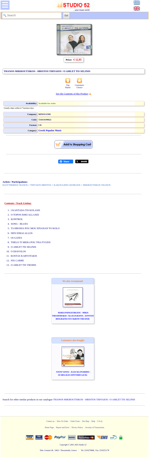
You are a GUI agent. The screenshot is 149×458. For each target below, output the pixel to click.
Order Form (75, 421)
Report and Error (62, 427)
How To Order (62, 421)
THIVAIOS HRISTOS (40, 185)
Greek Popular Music (50, 130)
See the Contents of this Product (72, 93)
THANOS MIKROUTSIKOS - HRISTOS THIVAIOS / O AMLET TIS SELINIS (94, 399)
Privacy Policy (77, 427)
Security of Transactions (94, 427)
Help (93, 421)
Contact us (50, 421)
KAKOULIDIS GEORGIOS (67, 185)
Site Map (85, 421)
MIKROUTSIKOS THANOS (97, 185)
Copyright (64, 445)
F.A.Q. (100, 421)
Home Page (49, 427)
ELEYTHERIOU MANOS (15, 185)
